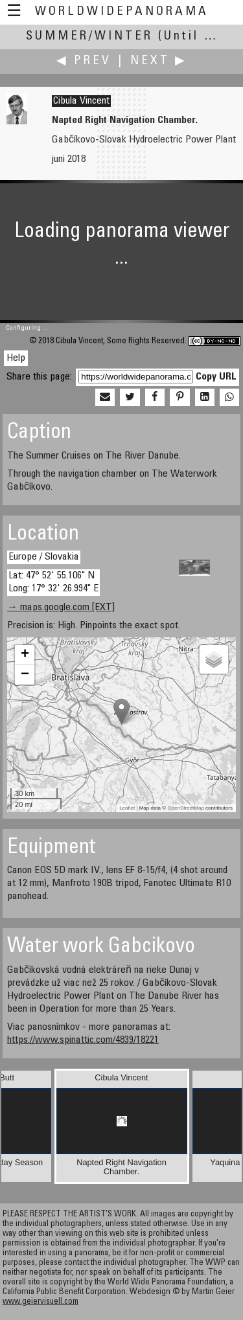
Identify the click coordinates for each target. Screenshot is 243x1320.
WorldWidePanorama (122, 12)
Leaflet (127, 808)
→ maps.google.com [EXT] (61, 607)
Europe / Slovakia (43, 557)
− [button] (25, 675)
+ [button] (25, 655)
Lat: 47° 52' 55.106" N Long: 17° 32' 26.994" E (53, 582)
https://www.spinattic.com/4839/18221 (83, 1040)
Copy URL (216, 377)
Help (15, 358)
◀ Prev (83, 61)
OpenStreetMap (185, 808)
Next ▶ (158, 61)
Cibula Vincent (81, 101)
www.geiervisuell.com (40, 1302)
